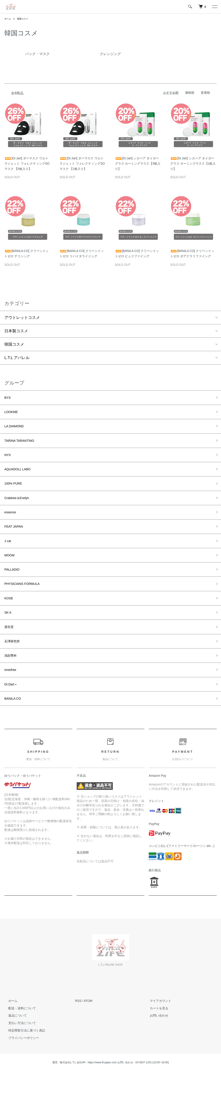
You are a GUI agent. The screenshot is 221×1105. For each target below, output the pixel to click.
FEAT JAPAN (16, 539)
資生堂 (10, 649)
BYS (8, 398)
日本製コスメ (16, 331)
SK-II (8, 634)
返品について (13, 1046)
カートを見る (155, 1038)
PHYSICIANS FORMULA (26, 602)
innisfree (11, 697)
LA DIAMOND (16, 430)
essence (11, 524)
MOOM (10, 571)
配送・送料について (18, 1038)
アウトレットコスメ (22, 317)
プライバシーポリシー (19, 1068)
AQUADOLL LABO (20, 477)
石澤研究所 (14, 665)
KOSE (9, 618)
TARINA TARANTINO (23, 445)
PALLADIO (13, 587)
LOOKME (12, 414)
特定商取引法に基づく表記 (22, 1060)
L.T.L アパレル (17, 358)
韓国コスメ (25, 18)
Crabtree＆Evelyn (19, 508)
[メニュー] (214, 6)
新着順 (205, 92)
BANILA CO (14, 728)
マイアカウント (156, 1031)
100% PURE (15, 492)
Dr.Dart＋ (12, 712)
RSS (78, 1031)
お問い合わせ (155, 1046)
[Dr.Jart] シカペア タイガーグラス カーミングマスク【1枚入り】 (193, 163)
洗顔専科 (12, 681)
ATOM (88, 1031)
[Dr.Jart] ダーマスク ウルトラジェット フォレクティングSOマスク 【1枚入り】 (82, 163)
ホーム (8, 18)
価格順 (189, 92)
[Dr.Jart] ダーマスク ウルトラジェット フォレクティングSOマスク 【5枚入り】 (27, 163)
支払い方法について (18, 1053)
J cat (8, 555)
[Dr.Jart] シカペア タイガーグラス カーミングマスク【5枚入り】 (138, 163)
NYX (8, 461)
